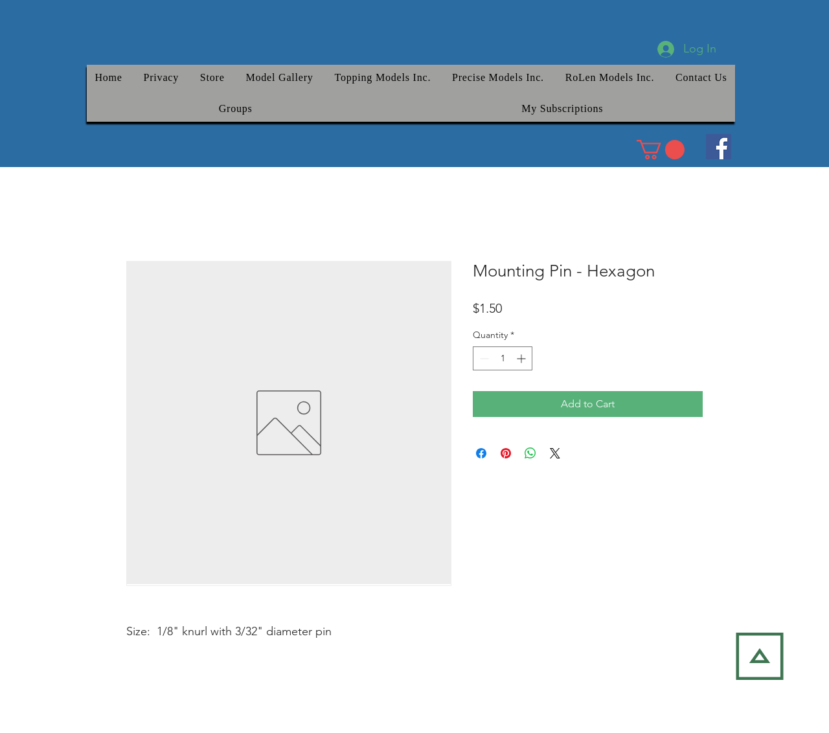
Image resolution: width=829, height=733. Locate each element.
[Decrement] (483, 358)
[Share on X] (555, 453)
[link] (661, 149)
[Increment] (522, 358)
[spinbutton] (502, 358)
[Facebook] (718, 146)
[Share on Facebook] (481, 453)
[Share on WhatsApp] (530, 453)
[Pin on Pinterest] (506, 453)
